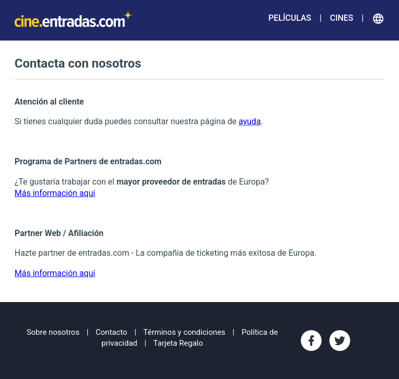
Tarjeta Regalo (178, 343)
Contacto (111, 332)
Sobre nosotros (52, 332)
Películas (290, 18)
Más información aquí (55, 193)
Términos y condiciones (184, 332)
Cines (341, 18)
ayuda (249, 121)
